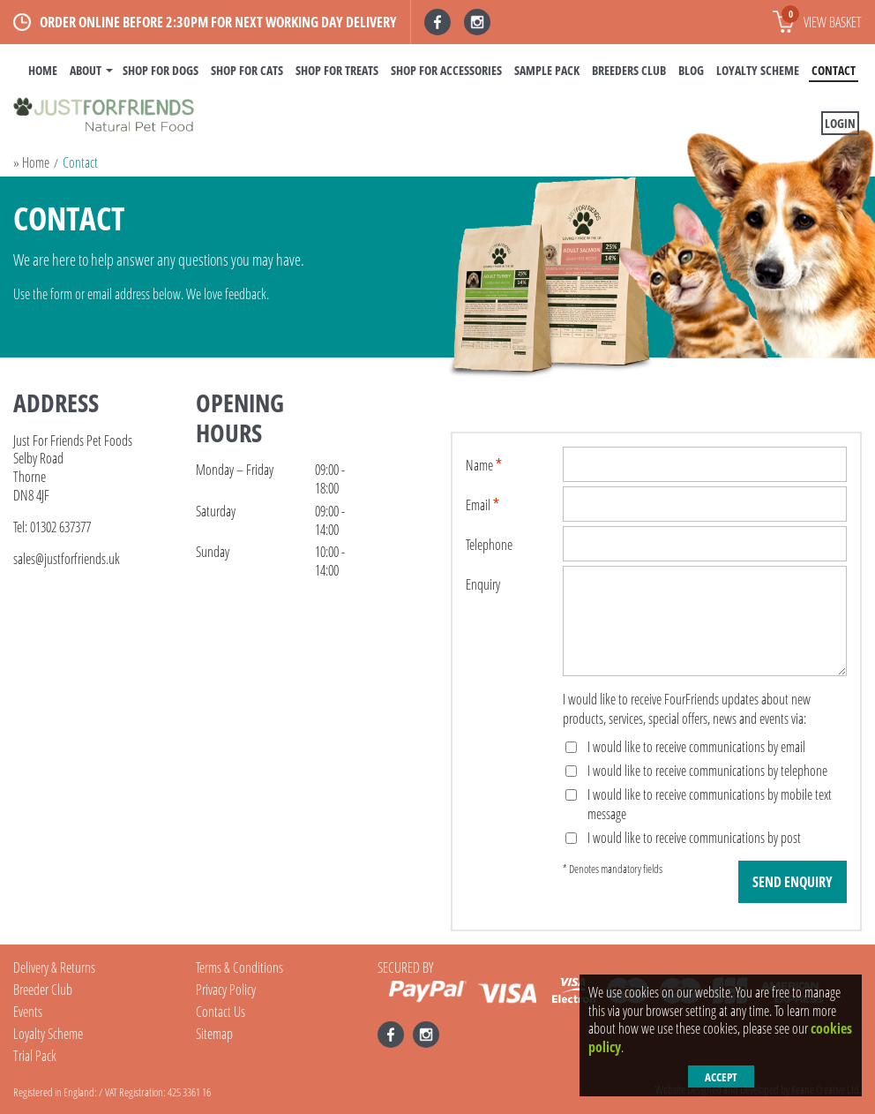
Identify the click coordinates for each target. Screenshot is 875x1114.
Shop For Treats (336, 70)
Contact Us (220, 1011)
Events (27, 1011)
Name (479, 465)
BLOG (691, 70)
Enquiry (483, 584)
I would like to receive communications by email (685, 746)
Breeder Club (42, 989)
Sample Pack (547, 70)
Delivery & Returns (54, 967)
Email (478, 505)
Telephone (489, 544)
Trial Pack (34, 1055)
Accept (721, 1077)
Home (42, 70)
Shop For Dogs (160, 70)
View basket (822, 18)
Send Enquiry (792, 882)
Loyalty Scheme (757, 70)
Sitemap (214, 1033)
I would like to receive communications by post (683, 837)
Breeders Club (629, 70)
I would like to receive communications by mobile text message (698, 804)
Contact (833, 70)
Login (840, 123)
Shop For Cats (247, 70)
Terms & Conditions (239, 967)
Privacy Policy (226, 989)
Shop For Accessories (446, 70)
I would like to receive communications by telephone (696, 770)
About (85, 70)
